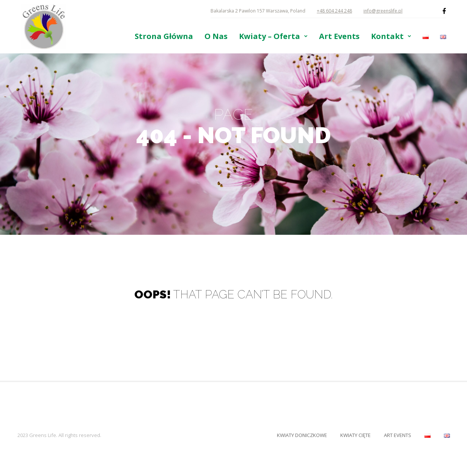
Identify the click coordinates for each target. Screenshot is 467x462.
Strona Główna (164, 36)
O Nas (216, 36)
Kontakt (387, 36)
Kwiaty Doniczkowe (302, 435)
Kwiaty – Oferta (269, 36)
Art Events (339, 36)
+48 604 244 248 (334, 11)
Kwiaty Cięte (355, 435)
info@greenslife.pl (383, 11)
